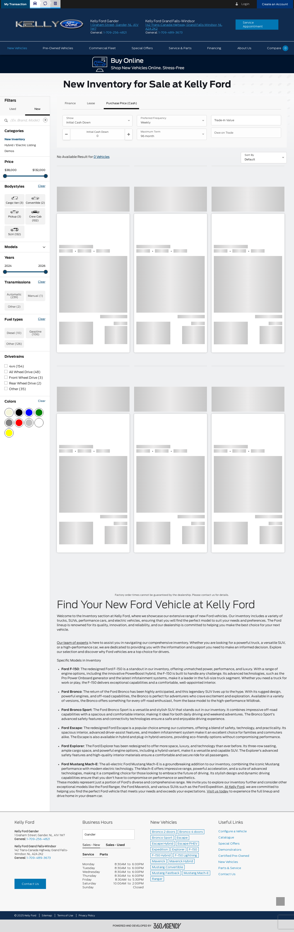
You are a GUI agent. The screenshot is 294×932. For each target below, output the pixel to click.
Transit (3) (12, 317)
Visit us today (218, 791)
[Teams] (108, 834)
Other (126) (14, 414)
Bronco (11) (12, 253)
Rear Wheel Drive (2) (25, 454)
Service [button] (88, 854)
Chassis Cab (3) (15, 264)
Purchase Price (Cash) (121, 103)
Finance (70, 103)
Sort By (249, 155)
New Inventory (15, 139)
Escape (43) (13, 270)
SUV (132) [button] (14, 234)
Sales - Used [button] (115, 845)
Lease (91, 103)
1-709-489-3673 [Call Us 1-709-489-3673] (39, 858)
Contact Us (30, 884)
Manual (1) (35, 366)
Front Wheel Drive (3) (26, 448)
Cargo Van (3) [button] (14, 203)
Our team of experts (72, 643)
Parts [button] (104, 854)
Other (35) (17, 459)
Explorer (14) (13, 282)
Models (25, 247)
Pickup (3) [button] (14, 216)
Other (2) (14, 377)
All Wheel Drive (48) (25, 442)
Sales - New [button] (91, 845)
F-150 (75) (12, 288)
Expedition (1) (14, 276)
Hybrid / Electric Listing (20, 145)
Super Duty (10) (16, 312)
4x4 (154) (16, 437)
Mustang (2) (13, 300)
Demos (9, 151)
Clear (41, 186)
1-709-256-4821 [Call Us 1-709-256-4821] (38, 839)
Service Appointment (253, 24)
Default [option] (250, 159)
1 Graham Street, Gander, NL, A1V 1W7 (39, 835)
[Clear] (45, 120)
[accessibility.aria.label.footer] (167, 926)
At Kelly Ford (234, 787)
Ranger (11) (12, 306)
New (37, 109)
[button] (15, 4)
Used (12, 109)
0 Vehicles (102, 157)
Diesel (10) (14, 403)
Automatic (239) (14, 366)
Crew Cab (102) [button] (35, 218)
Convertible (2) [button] (35, 203)
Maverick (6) (13, 294)
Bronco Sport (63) (17, 259)
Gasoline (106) (35, 403)
